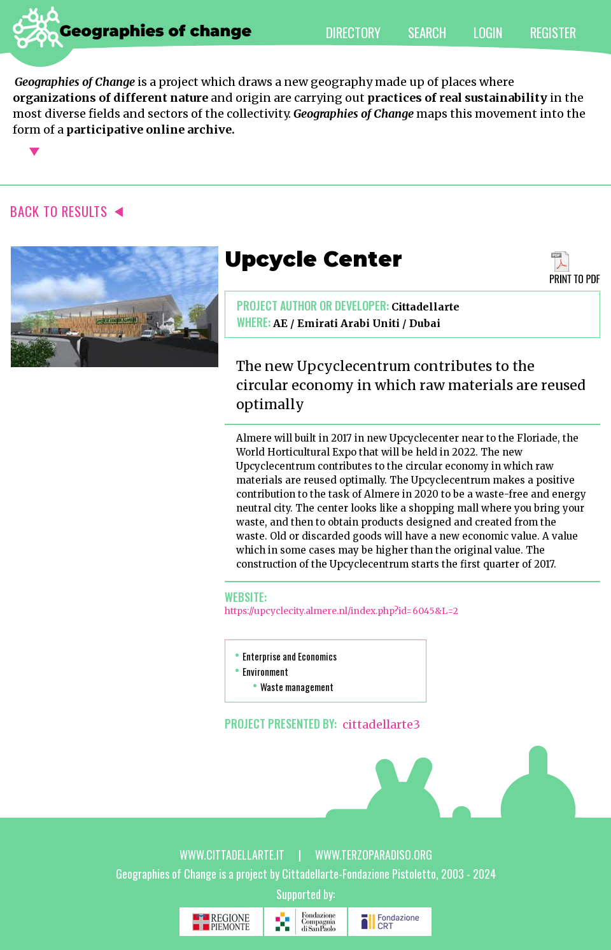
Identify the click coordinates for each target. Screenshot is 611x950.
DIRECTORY (353, 32)
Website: (246, 597)
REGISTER (553, 32)
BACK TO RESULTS (66, 211)
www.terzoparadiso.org (373, 854)
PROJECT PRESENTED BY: (281, 723)
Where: (253, 322)
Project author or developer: (313, 305)
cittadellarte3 (381, 724)
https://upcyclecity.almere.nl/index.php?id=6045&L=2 (341, 611)
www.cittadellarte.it (231, 854)
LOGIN (488, 32)
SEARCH (427, 32)
